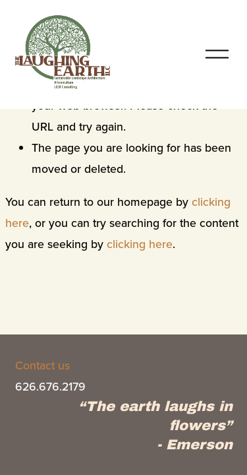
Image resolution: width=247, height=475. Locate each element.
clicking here (140, 244)
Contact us (42, 365)
